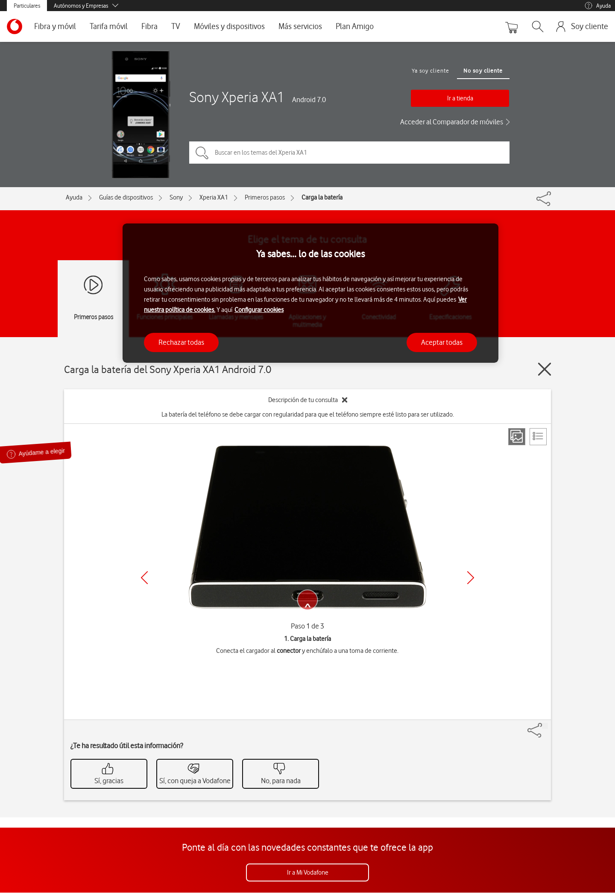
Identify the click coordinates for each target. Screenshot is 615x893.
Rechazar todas (181, 342)
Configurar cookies (259, 310)
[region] (310, 293)
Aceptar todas (442, 342)
